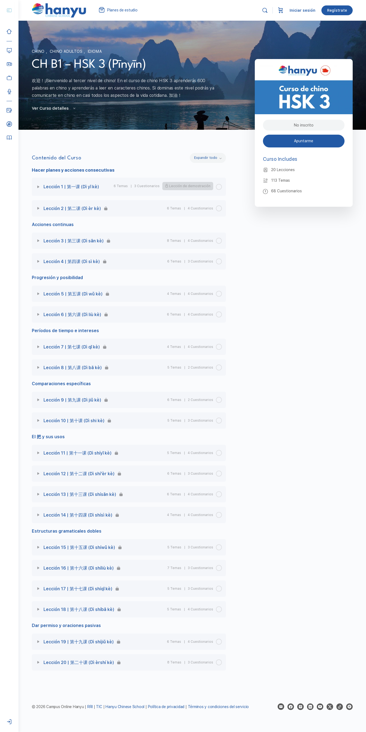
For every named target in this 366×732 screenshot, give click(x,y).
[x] (330, 706)
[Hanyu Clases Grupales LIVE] (9, 64)
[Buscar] (264, 10)
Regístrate (337, 10)
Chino (39, 51)
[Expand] (38, 186)
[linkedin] (310, 706)
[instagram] (300, 706)
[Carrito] (280, 10)
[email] (281, 706)
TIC (99, 707)
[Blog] (9, 110)
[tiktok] (339, 706)
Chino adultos (67, 51)
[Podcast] (9, 91)
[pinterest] (349, 706)
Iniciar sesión (302, 10)
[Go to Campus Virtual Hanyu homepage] (59, 10)
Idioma (95, 51)
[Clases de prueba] (9, 124)
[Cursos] (9, 50)
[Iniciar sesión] (9, 722)
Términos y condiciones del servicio (218, 707)
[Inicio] (9, 31)
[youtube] (320, 706)
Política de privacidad (166, 707)
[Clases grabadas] (9, 78)
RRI (90, 707)
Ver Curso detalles (54, 108)
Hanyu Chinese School (125, 707)
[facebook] (290, 706)
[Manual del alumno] (9, 137)
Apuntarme (304, 141)
